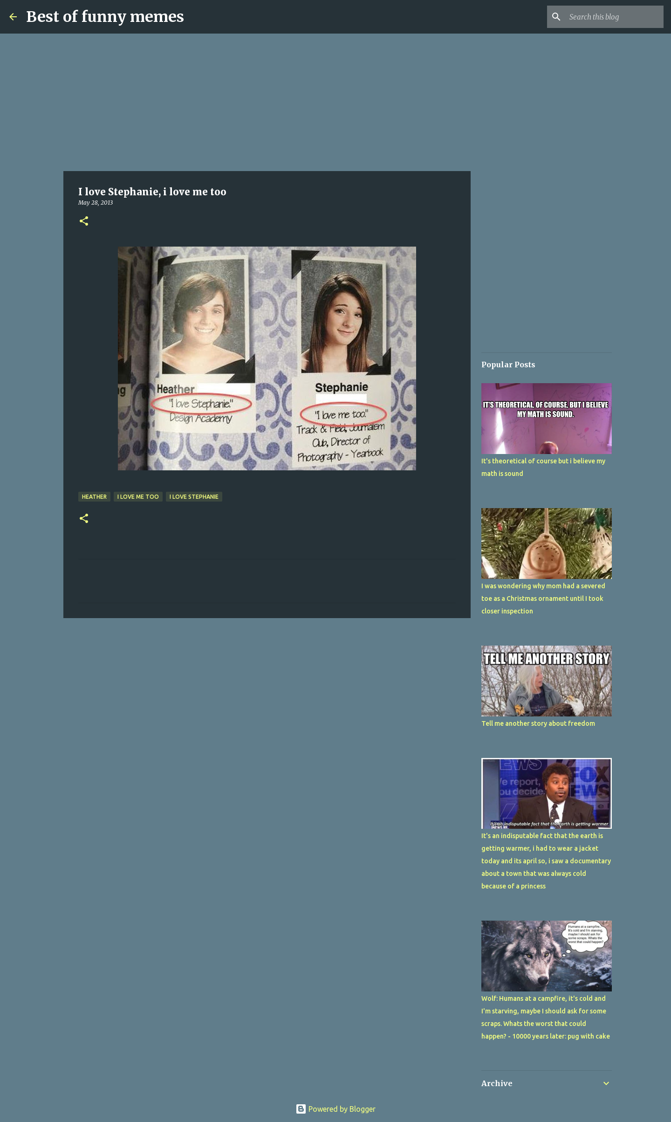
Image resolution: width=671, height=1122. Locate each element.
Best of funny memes (105, 16)
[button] (83, 221)
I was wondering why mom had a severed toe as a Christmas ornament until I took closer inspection (543, 598)
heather (94, 497)
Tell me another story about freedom (538, 723)
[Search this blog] (615, 17)
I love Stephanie (194, 497)
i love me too (138, 497)
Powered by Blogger (335, 1109)
